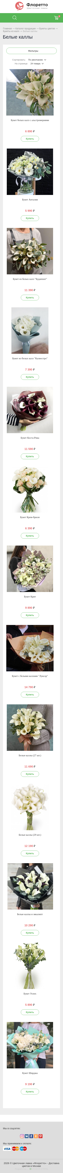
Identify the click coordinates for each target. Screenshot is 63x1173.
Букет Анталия (30, 199)
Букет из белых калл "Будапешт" (30, 279)
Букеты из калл (11, 31)
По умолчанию (35, 60)
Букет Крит (30, 596)
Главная (7, 28)
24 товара (35, 63)
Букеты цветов (47, 28)
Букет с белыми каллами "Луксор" (30, 676)
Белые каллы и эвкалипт (30, 914)
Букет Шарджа (30, 1073)
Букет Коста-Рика (30, 437)
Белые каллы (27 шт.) (30, 755)
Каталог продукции (25, 28)
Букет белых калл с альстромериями (30, 120)
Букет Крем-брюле (30, 517)
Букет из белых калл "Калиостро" (29, 358)
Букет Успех (29, 993)
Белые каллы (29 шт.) (30, 834)
